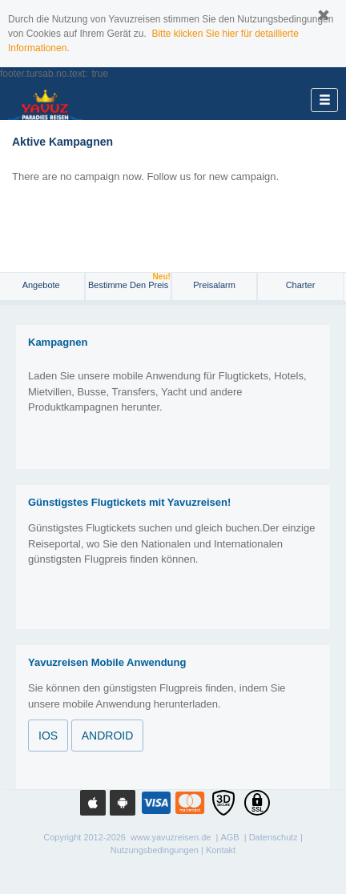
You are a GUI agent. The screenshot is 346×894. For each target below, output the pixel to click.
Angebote (42, 285)
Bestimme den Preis (129, 281)
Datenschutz (273, 837)
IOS (48, 735)
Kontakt (220, 850)
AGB (229, 837)
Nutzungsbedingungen (155, 850)
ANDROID (108, 735)
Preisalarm (214, 285)
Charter (301, 285)
